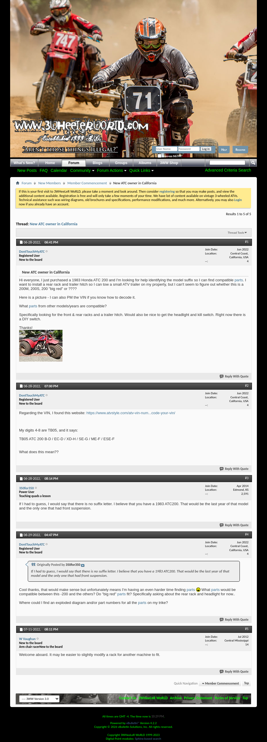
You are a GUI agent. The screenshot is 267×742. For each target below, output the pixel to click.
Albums (145, 163)
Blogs (97, 163)
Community (80, 170)
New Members (49, 183)
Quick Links (139, 170)
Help (224, 150)
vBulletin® (132, 723)
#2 (246, 386)
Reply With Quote (234, 376)
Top (246, 683)
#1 (246, 242)
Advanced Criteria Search (228, 170)
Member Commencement (87, 183)
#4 (246, 534)
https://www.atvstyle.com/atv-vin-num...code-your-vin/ (130, 413)
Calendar (59, 170)
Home (50, 163)
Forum (74, 163)
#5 (246, 629)
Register (240, 150)
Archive (176, 698)
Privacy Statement (198, 698)
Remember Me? (168, 156)
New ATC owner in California (54, 224)
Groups (121, 163)
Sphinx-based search (148, 739)
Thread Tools (236, 233)
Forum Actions (110, 170)
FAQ (44, 170)
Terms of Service (227, 698)
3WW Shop (169, 163)
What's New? (24, 163)
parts (239, 280)
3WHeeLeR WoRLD (152, 698)
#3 (246, 478)
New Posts (27, 170)
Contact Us (127, 698)
